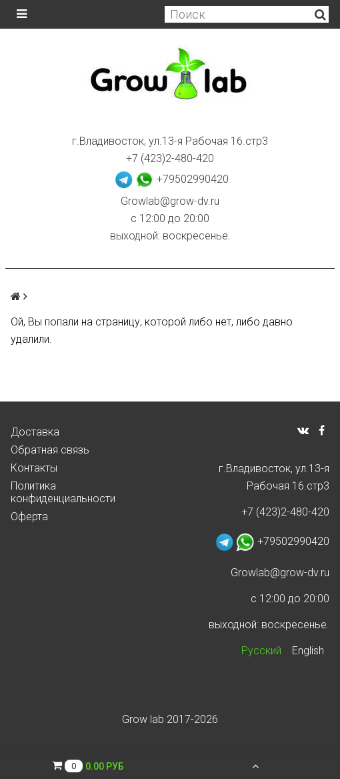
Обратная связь (50, 450)
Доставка (35, 432)
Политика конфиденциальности (63, 492)
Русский (261, 650)
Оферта (29, 516)
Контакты (34, 468)
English (308, 650)
